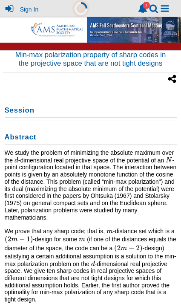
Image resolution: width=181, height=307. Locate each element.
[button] (165, 8)
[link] (142, 8)
